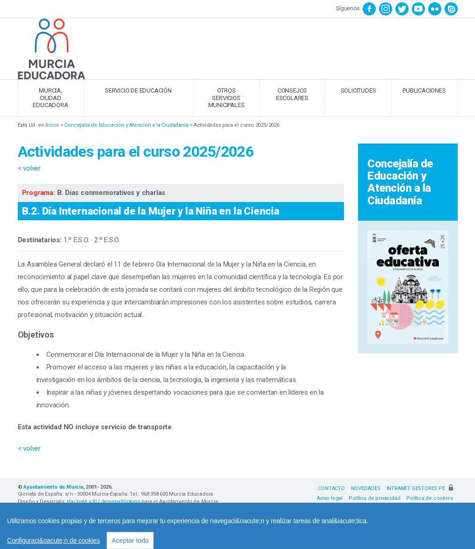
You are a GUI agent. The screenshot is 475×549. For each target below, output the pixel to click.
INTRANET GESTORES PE (420, 488)
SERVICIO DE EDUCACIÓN (138, 90)
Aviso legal (330, 498)
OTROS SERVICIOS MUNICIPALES (226, 97)
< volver (29, 168)
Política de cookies (429, 498)
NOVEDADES (365, 488)
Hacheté (77, 501)
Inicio (52, 125)
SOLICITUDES (358, 90)
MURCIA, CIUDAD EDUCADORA (50, 97)
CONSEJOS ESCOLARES (292, 94)
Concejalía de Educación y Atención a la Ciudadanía (126, 125)
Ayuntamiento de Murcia (53, 487)
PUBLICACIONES (424, 90)
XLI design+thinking (116, 501)
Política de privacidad (375, 498)
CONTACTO (331, 488)
